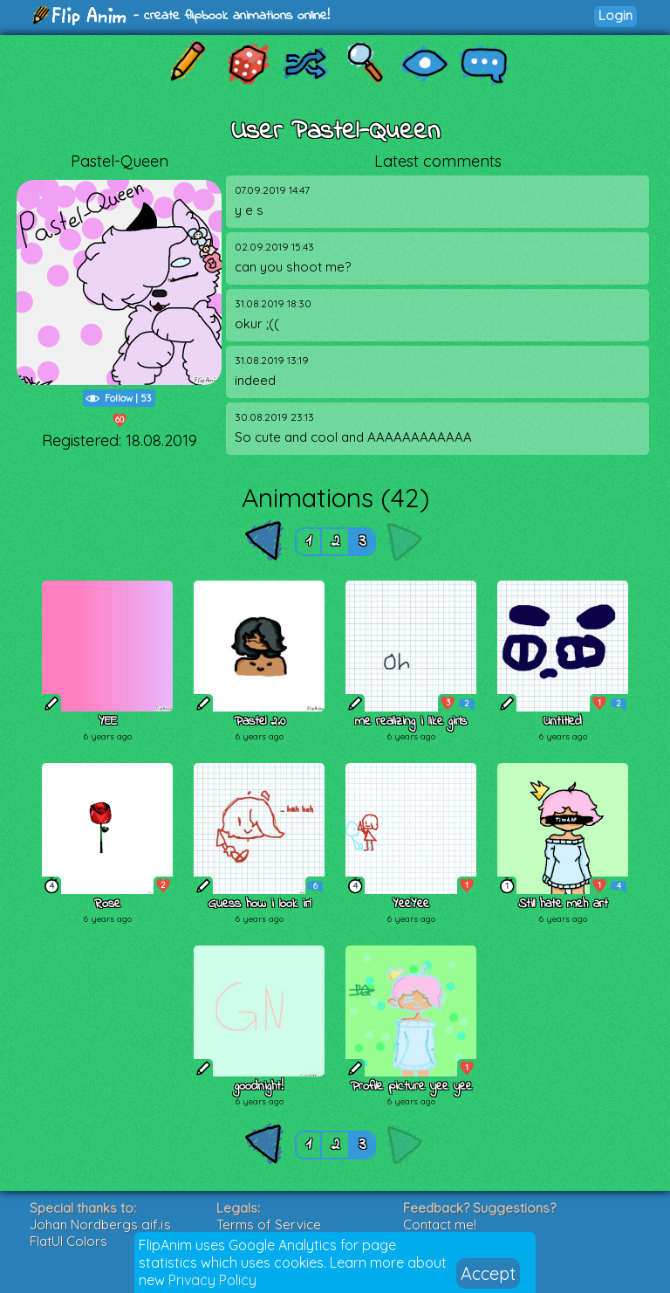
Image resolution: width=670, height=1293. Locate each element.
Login (615, 15)
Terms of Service (268, 1224)
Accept (488, 1273)
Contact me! (439, 1224)
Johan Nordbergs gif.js (100, 1224)
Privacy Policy (212, 1280)
